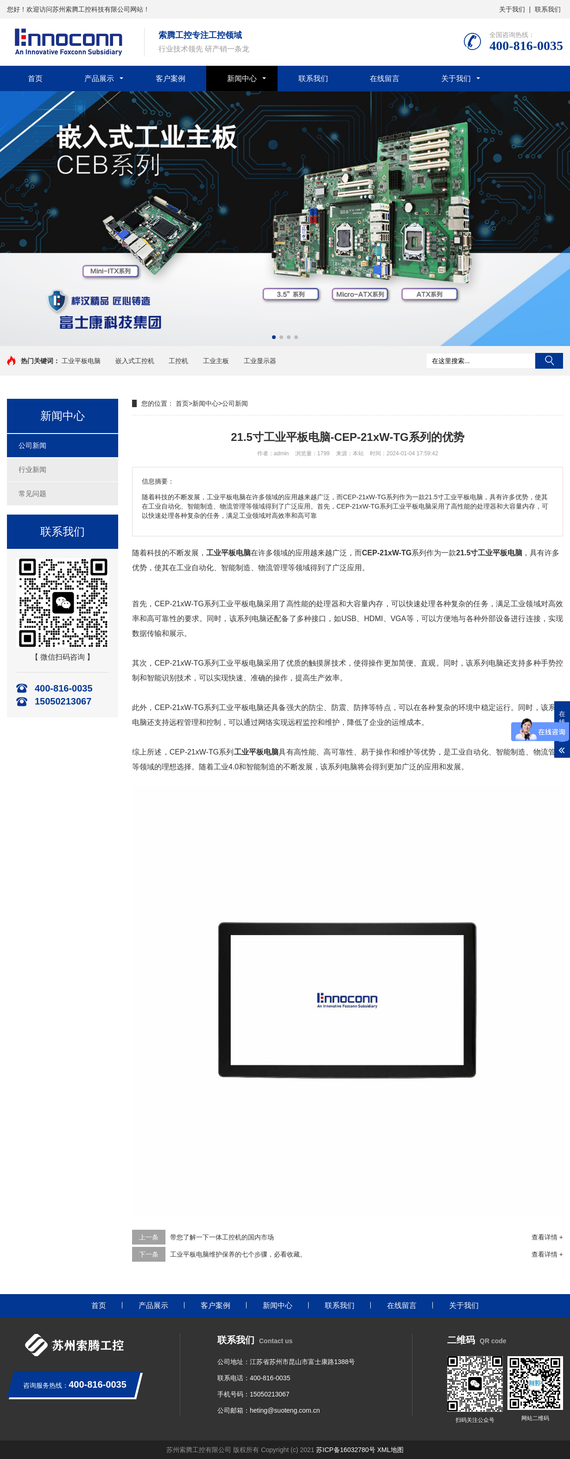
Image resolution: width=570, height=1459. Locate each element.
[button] (274, 337)
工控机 (178, 361)
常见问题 (32, 493)
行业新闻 (32, 469)
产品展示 (99, 78)
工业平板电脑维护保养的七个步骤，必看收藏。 (238, 1254)
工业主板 (216, 361)
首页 (35, 78)
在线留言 (384, 78)
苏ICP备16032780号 (345, 1449)
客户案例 (170, 78)
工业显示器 (260, 361)
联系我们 (548, 9)
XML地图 (390, 1449)
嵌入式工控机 (134, 361)
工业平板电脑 (81, 361)
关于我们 (512, 9)
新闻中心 (242, 78)
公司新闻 (32, 445)
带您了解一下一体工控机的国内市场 (222, 1237)
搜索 (549, 361)
